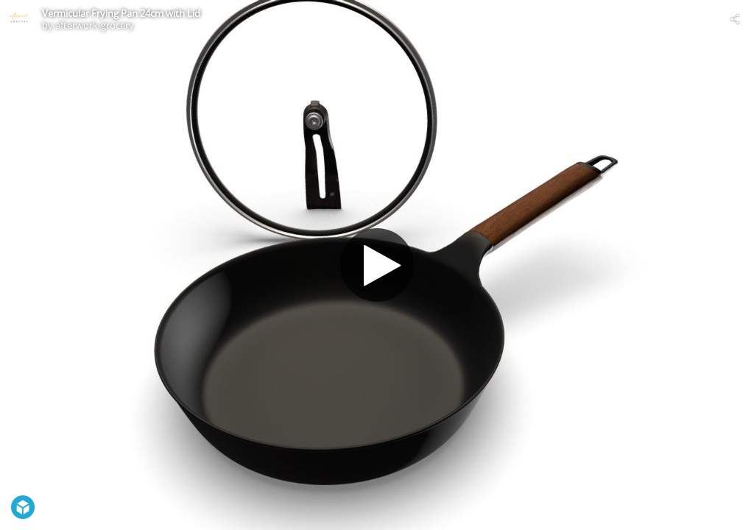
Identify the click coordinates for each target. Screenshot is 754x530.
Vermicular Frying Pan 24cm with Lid (121, 13)
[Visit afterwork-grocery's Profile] (19, 19)
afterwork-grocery (94, 25)
